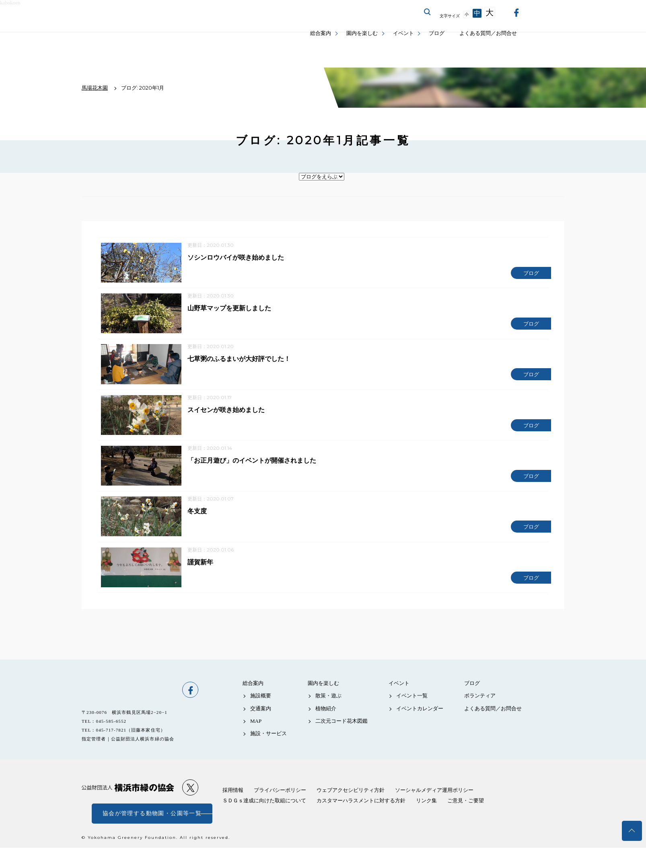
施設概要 (260, 709)
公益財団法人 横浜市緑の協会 (128, 801)
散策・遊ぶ (328, 709)
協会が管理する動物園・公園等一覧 (152, 827)
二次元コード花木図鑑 (341, 734)
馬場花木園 (128, 703)
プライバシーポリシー (280, 803)
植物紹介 (325, 721)
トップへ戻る (632, 831)
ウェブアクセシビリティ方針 (351, 803)
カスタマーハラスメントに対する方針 (361, 814)
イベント (403, 33)
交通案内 (260, 721)
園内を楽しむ (362, 33)
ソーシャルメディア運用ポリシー (434, 803)
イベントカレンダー (419, 721)
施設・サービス (268, 747)
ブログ (436, 33)
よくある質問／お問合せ (488, 33)
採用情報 (232, 803)
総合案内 (320, 33)
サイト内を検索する (428, 12)
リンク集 (426, 814)
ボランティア (480, 709)
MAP (255, 734)
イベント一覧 (412, 709)
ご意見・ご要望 (465, 814)
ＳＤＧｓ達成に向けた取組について (264, 814)
